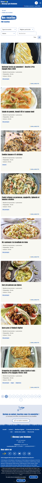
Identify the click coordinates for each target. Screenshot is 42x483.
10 (39, 396)
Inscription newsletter (21, 420)
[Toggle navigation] (40, 3)
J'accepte (21, 480)
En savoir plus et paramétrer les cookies (16, 477)
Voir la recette (35, 83)
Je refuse (33, 477)
